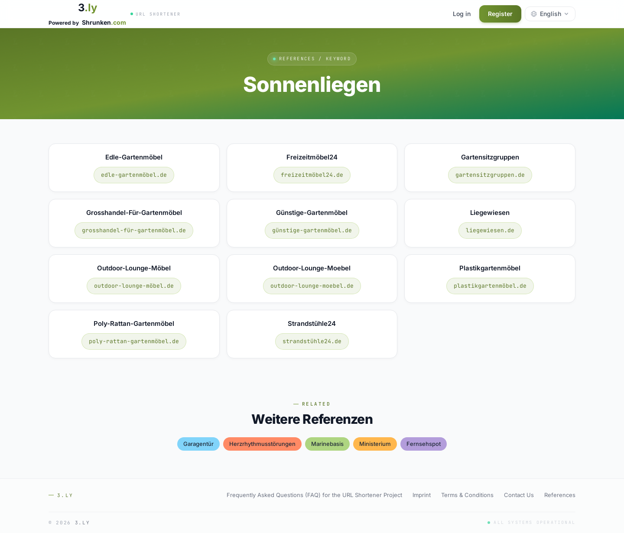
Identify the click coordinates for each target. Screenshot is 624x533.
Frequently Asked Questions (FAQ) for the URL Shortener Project (314, 494)
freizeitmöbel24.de (312, 175)
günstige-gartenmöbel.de (312, 230)
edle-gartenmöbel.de (134, 175)
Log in (462, 13)
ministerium (375, 443)
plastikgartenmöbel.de (490, 285)
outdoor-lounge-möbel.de (134, 285)
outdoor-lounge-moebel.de (312, 285)
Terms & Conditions (467, 494)
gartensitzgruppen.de (490, 175)
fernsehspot (423, 443)
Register (500, 13)
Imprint (422, 494)
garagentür (198, 443)
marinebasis (327, 443)
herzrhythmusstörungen (262, 443)
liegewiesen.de (490, 230)
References (559, 494)
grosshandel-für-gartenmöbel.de (134, 230)
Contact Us (519, 494)
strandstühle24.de (312, 341)
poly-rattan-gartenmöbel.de (134, 341)
